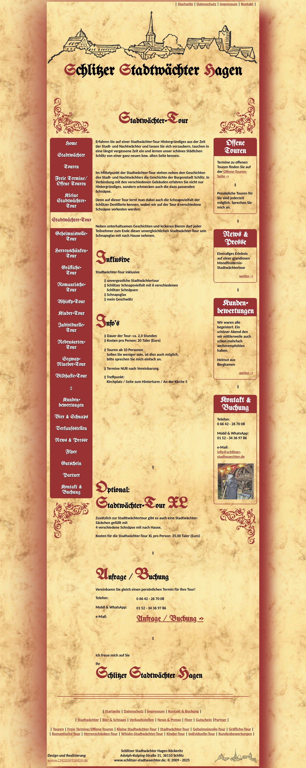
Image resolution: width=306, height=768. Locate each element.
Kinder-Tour (71, 313)
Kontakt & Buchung (71, 489)
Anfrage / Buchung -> (169, 619)
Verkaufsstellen (71, 428)
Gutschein (71, 463)
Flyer (71, 452)
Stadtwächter (71, 155)
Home (71, 143)
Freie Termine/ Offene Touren (71, 181)
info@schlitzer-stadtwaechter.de (231, 454)
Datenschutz (206, 4)
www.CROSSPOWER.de (68, 760)
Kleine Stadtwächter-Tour (137, 729)
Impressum (228, 4)
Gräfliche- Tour (71, 270)
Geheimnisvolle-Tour (209, 729)
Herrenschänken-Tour (71, 253)
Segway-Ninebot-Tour (71, 362)
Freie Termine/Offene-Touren (90, 729)
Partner (71, 475)
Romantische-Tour (71, 287)
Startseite (185, 4)
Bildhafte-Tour (71, 376)
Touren (71, 167)
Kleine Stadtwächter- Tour (71, 201)
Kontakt (247, 4)
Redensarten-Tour (71, 345)
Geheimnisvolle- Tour (71, 236)
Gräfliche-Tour (240, 729)
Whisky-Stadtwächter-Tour (142, 733)
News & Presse (71, 440)
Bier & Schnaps (71, 417)
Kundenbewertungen (235, 733)
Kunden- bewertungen (71, 402)
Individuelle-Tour (71, 328)
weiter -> (246, 276)
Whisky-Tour (71, 302)
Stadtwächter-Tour (174, 729)
